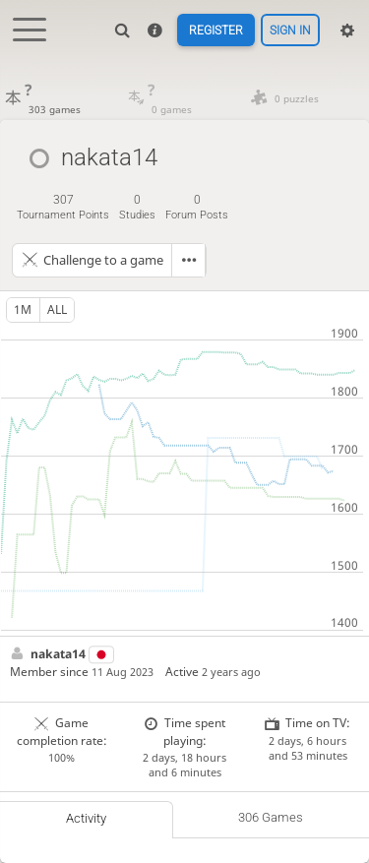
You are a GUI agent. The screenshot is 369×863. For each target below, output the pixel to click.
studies (137, 207)
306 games (270, 817)
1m (22, 309)
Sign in (290, 30)
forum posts (196, 207)
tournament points (63, 207)
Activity (86, 818)
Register (216, 30)
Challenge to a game (103, 260)
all (57, 309)
